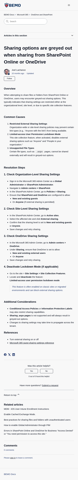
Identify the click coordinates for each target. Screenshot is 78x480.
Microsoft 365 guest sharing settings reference (32, 342)
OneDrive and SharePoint (41, 15)
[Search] (25, 21)
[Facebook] (5, 354)
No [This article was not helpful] (46, 371)
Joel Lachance (19, 70)
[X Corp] (9, 354)
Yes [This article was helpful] (31, 371)
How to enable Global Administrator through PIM (27, 425)
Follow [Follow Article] (9, 79)
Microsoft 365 (22, 15)
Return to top (12, 394)
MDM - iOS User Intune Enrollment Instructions (26, 409)
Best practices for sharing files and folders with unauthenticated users (37, 419)
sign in (13, 458)
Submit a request (50, 385)
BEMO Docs (9, 15)
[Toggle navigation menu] (69, 5)
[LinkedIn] (13, 354)
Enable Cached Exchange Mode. (19, 414)
